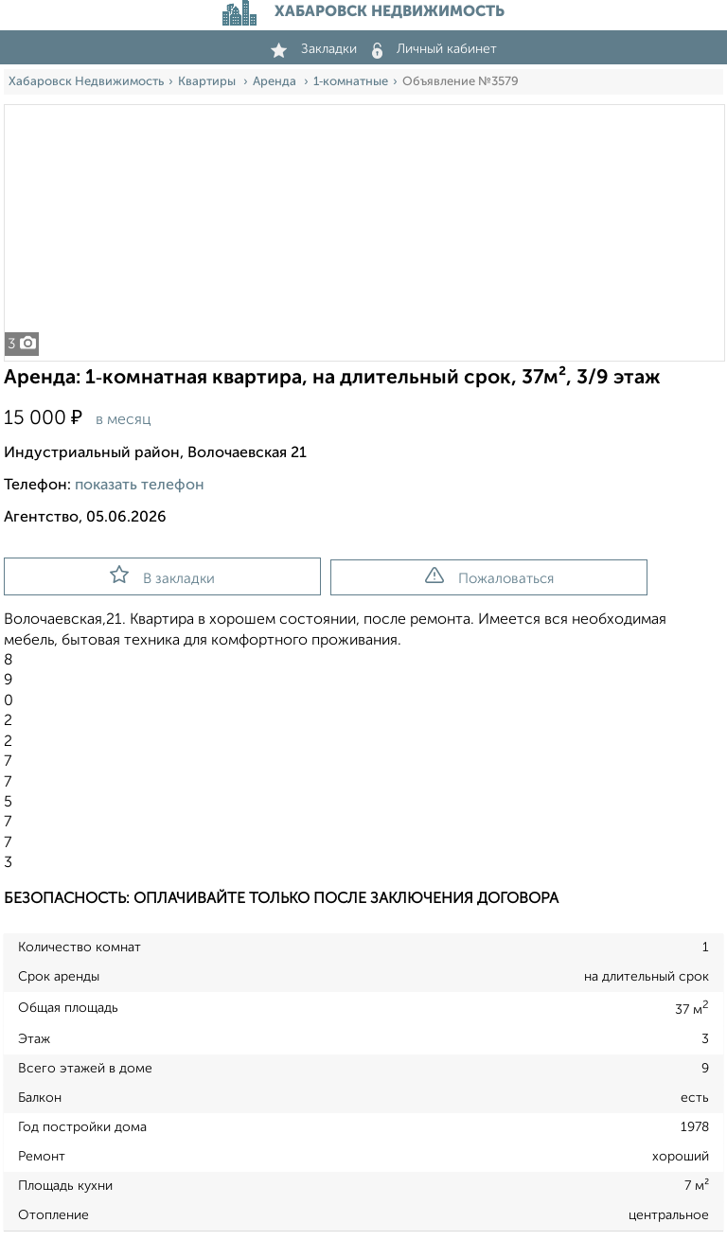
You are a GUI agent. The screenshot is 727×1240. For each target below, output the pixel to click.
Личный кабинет (434, 49)
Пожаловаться (489, 576)
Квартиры (208, 82)
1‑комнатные (350, 82)
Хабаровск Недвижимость (86, 82)
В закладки (162, 575)
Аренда (276, 82)
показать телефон (139, 485)
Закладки (314, 49)
